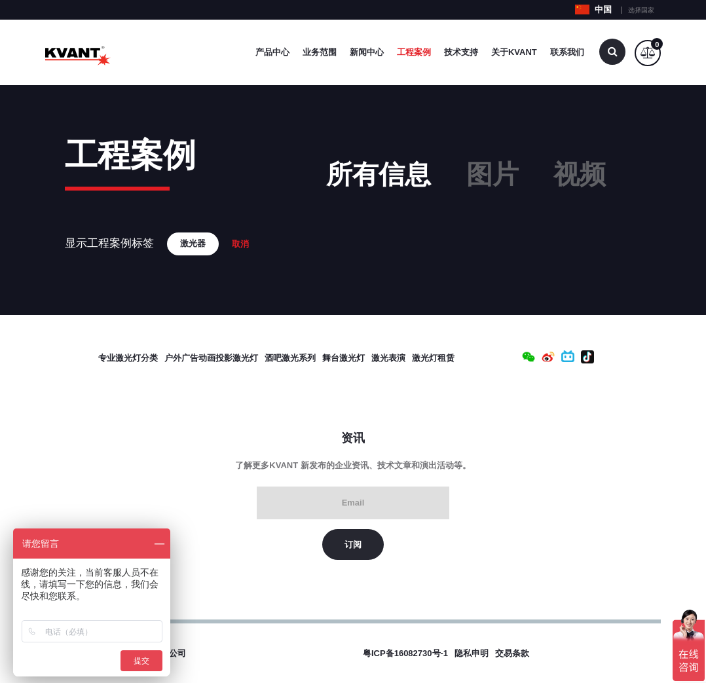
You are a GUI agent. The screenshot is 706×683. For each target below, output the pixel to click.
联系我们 (567, 52)
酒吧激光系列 (290, 358)
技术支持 (461, 52)
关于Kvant (514, 52)
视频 (579, 174)
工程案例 (414, 52)
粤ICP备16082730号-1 (405, 653)
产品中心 (272, 52)
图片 (492, 174)
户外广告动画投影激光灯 (211, 358)
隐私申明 (472, 653)
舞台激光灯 (343, 358)
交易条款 (512, 653)
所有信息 (378, 174)
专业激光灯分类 (128, 358)
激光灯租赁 (433, 358)
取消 (240, 244)
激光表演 (388, 358)
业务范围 (320, 52)
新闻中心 (367, 52)
